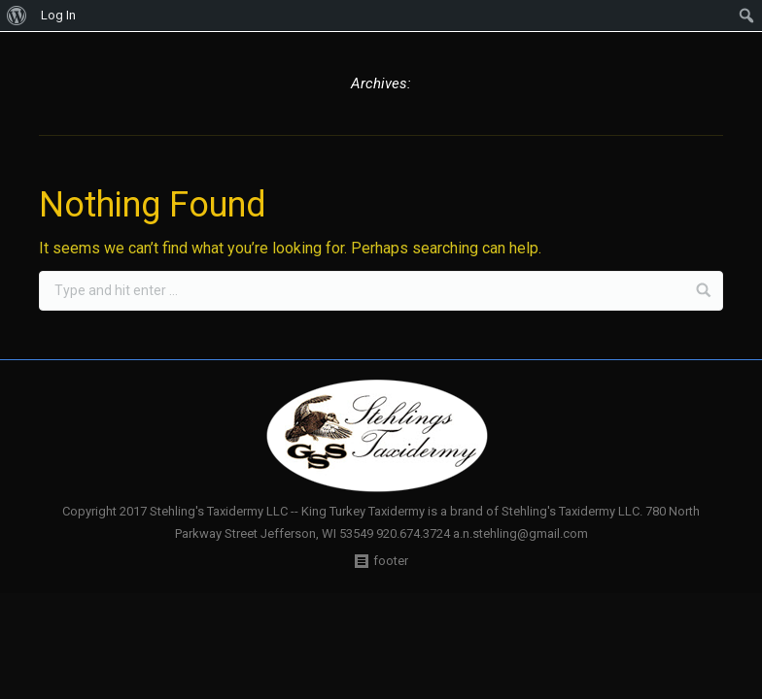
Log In (58, 15)
